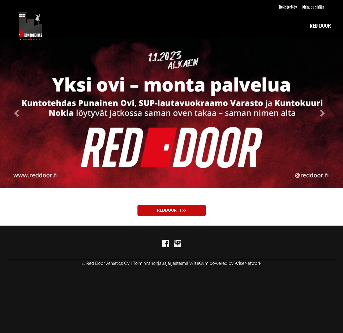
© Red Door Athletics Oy (106, 263)
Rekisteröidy (288, 7)
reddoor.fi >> (171, 210)
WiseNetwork (247, 263)
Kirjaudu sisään (313, 7)
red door (320, 25)
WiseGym (198, 263)
